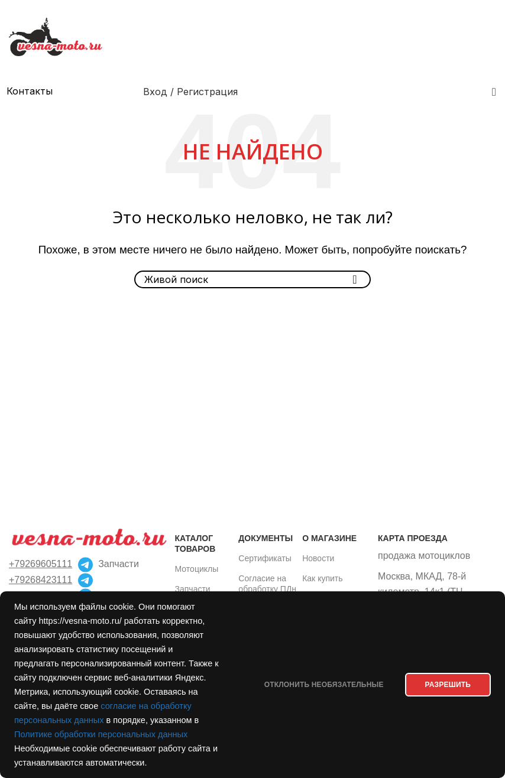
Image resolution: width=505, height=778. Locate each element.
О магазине (329, 538)
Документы (265, 538)
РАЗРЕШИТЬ (446, 685)
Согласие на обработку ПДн (267, 584)
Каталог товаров (195, 543)
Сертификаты (264, 558)
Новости (318, 558)
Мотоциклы (197, 569)
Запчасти (193, 589)
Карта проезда (413, 538)
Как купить (322, 578)
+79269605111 (40, 564)
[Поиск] (494, 91)
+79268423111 (40, 580)
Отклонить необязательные (318, 685)
